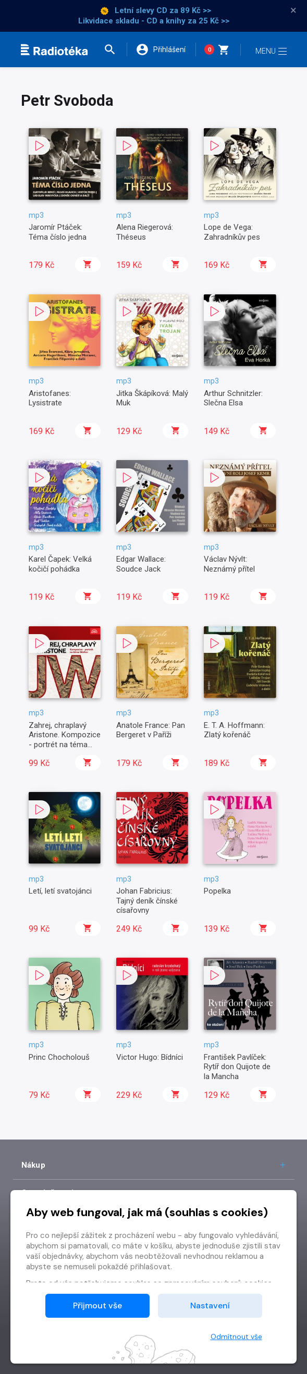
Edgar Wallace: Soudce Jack (141, 563)
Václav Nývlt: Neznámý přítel (229, 563)
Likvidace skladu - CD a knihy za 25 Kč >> (153, 21)
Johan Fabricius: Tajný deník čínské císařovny (147, 900)
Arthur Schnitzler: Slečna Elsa (233, 398)
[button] (114, 49)
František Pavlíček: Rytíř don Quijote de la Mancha (237, 1067)
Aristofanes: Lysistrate (50, 398)
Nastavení (210, 1305)
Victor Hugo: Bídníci (149, 1057)
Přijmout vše (97, 1305)
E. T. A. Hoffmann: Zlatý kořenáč (234, 730)
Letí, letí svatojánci (60, 891)
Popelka (217, 891)
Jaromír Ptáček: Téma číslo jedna (58, 231)
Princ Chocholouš (59, 1057)
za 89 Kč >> (190, 10)
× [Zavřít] (293, 10)
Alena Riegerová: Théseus (144, 231)
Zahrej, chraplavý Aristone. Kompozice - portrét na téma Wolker (65, 740)
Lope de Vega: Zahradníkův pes (232, 231)
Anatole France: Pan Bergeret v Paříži (150, 730)
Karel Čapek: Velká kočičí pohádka (60, 563)
